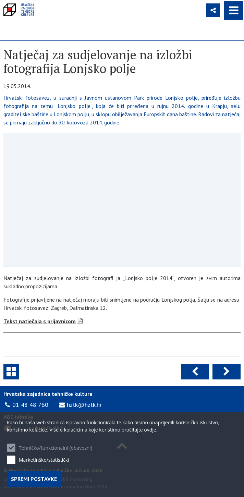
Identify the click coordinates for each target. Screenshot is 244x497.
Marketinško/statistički (44, 460)
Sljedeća (226, 371)
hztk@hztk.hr (84, 405)
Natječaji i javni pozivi (11, 371)
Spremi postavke (34, 478)
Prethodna (195, 371)
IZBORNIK (233, 10)
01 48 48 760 (30, 405)
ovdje (150, 429)
